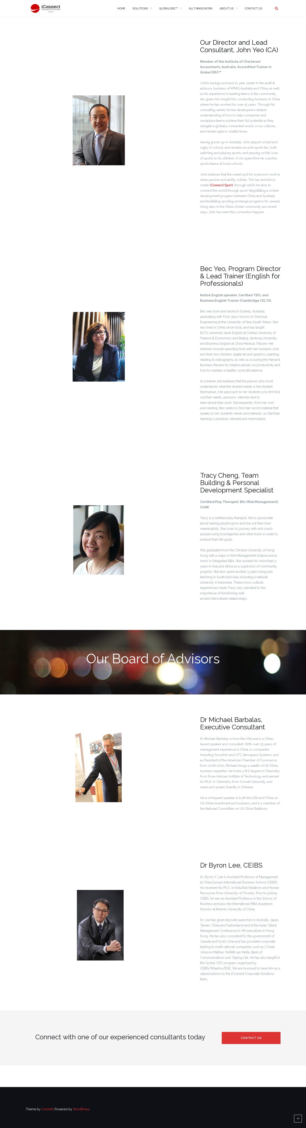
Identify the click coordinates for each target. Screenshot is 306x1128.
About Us (226, 8)
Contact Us (253, 8)
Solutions (140, 8)
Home (121, 8)
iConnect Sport (221, 185)
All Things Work (200, 8)
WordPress (81, 1109)
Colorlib (48, 1109)
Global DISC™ (168, 8)
